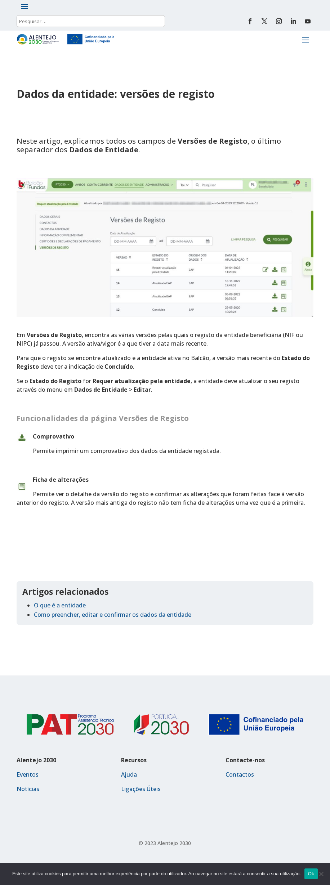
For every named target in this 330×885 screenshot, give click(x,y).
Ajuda (129, 774)
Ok (311, 873)
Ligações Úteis (141, 789)
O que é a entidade (60, 605)
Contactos (240, 774)
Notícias (28, 789)
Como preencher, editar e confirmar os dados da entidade (112, 615)
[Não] (321, 873)
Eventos (28, 774)
